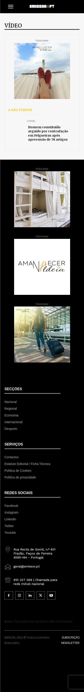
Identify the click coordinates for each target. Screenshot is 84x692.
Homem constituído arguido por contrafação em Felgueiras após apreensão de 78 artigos (48, 133)
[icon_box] (32, 551)
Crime (31, 121)
